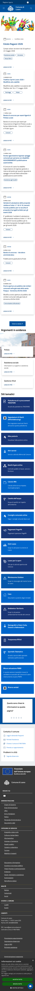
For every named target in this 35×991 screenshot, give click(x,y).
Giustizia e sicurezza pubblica (13, 865)
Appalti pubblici (9, 844)
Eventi (6, 908)
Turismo (6, 850)
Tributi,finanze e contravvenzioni (14, 869)
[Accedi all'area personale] (28, 2)
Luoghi (6, 905)
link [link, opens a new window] (8, 975)
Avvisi (9, 39)
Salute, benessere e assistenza (14, 875)
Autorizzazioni (8, 878)
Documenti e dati (9, 823)
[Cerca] (31, 8)
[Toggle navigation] (4, 8)
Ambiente (7, 872)
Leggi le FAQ (8, 944)
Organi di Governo (10, 805)
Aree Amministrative (11, 808)
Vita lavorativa (9, 838)
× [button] (33, 960)
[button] (17, 988)
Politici (6, 817)
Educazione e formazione (12, 862)
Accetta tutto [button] (17, 979)
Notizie (7, 197)
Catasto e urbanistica (11, 847)
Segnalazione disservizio (12, 941)
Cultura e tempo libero (11, 835)
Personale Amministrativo (12, 820)
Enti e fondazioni (9, 814)
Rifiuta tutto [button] (17, 984)
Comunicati (7, 893)
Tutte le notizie (17, 324)
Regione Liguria (8, 2)
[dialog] (17, 974)
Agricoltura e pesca (10, 881)
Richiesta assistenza (10, 947)
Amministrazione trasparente (13, 956)
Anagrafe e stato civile (11, 832)
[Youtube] (4, 796)
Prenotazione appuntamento (13, 938)
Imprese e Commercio (11, 841)
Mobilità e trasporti (10, 853)
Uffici (6, 811)
